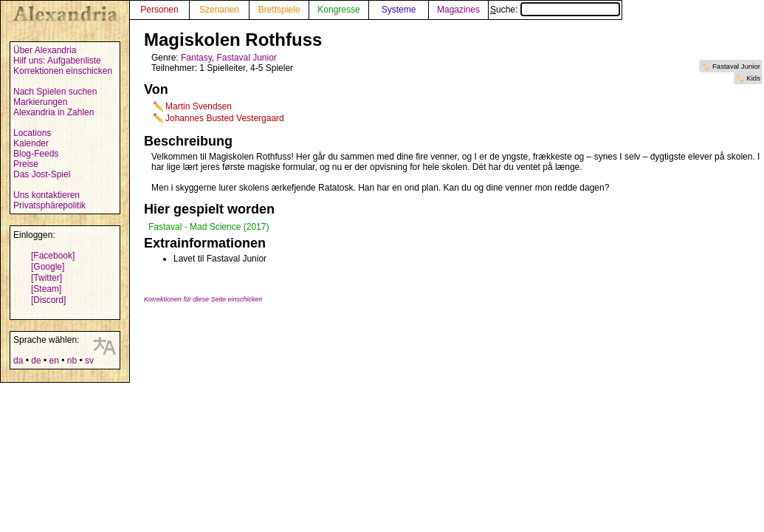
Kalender (31, 143)
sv (89, 360)
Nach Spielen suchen (55, 91)
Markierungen (40, 102)
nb (72, 360)
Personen (159, 9)
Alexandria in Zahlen (53, 112)
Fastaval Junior (736, 66)
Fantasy (196, 57)
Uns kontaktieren (46, 195)
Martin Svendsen (198, 106)
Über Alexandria (44, 50)
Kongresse (338, 9)
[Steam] (46, 289)
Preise (25, 164)
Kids (753, 78)
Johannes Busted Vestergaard (224, 118)
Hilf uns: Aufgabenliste (57, 60)
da (18, 360)
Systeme (399, 9)
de (36, 360)
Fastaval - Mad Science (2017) (208, 227)
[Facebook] (53, 255)
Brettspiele (279, 9)
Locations (32, 133)
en (53, 360)
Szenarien (219, 9)
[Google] (47, 267)
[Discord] (48, 300)
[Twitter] (46, 278)
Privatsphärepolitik (49, 205)
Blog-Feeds (35, 154)
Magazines (458, 9)
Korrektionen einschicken (62, 71)
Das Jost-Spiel (41, 174)
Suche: (555, 9)
